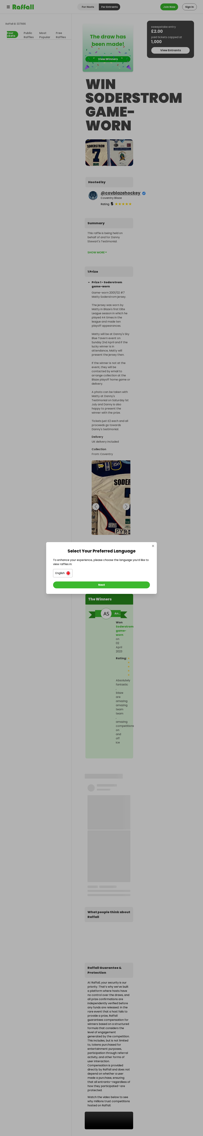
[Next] (101, 584)
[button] (62, 573)
